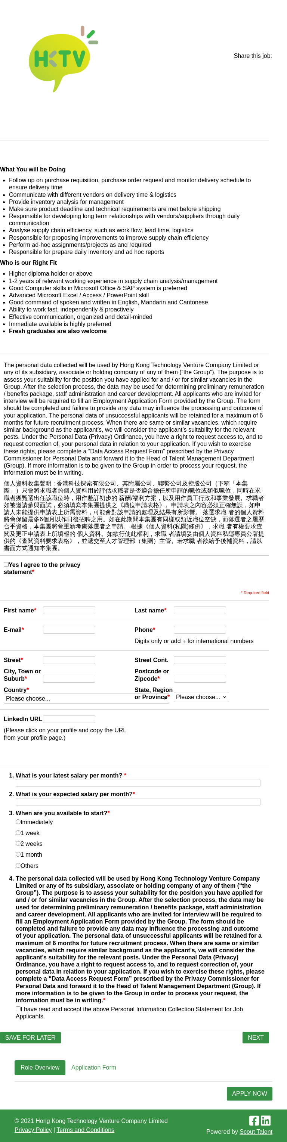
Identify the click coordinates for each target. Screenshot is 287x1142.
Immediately (34, 822)
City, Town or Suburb (22, 675)
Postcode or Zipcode (152, 675)
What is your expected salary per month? (75, 794)
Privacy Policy (33, 1130)
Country (16, 690)
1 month (29, 854)
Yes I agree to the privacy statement (42, 568)
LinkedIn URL (23, 719)
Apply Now (249, 1093)
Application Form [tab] (93, 1067)
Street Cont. (152, 660)
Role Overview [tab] (40, 1067)
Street (13, 660)
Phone (145, 630)
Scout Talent (256, 1132)
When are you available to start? (63, 813)
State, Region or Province (154, 693)
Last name (150, 610)
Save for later (30, 1037)
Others (27, 866)
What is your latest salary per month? (71, 775)
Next (256, 1037)
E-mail (14, 630)
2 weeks (29, 844)
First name (20, 610)
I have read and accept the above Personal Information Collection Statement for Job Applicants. (129, 1013)
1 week (28, 833)
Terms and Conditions (85, 1130)
